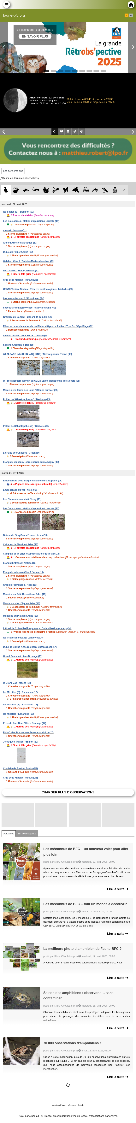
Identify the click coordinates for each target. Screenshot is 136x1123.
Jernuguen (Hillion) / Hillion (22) (20, 741)
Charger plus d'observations (68, 792)
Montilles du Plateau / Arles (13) (20, 615)
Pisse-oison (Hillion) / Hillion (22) (21, 270)
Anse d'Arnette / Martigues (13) (20, 242)
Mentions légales (59, 1105)
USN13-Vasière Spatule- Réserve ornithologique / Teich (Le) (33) (38, 289)
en (131, 15)
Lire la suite (117, 889)
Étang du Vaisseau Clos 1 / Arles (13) (23, 572)
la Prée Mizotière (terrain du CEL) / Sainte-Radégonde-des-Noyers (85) (41, 380)
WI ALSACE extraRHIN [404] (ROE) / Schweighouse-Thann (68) (37, 354)
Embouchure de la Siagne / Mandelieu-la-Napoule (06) (32, 480)
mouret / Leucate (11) (15, 230)
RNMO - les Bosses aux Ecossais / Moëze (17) (28, 732)
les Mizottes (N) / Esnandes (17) (20, 704)
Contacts (72, 1105)
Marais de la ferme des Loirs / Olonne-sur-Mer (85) (30, 390)
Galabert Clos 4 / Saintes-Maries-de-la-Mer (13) (28, 261)
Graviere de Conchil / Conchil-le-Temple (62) (27, 317)
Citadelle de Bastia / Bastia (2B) (20, 768)
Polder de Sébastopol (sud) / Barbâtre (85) (26, 426)
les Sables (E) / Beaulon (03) (18, 211)
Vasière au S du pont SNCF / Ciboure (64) (25, 335)
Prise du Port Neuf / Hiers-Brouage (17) (24, 723)
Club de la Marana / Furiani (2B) (20, 280)
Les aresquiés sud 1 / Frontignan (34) (23, 298)
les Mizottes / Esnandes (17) (18, 714)
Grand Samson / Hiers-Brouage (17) (22, 656)
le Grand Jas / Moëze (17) (17, 683)
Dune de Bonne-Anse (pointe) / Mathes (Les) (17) (30, 647)
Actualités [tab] (8, 833)
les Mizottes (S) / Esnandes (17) (20, 692)
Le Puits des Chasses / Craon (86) (21, 452)
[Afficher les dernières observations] (19, 178)
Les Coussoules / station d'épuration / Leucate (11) (31, 221)
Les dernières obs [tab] (13, 170)
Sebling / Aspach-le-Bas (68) (18, 345)
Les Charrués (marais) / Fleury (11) (22, 499)
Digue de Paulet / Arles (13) (18, 252)
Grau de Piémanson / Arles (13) (20, 585)
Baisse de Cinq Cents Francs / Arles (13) (25, 535)
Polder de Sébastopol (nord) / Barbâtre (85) (26, 399)
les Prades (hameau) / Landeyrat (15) (23, 637)
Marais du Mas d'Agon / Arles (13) (21, 603)
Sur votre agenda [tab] (26, 833)
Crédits (81, 1105)
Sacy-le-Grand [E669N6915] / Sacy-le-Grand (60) (29, 307)
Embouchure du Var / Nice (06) (20, 490)
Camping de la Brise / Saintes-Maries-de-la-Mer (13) (31, 553)
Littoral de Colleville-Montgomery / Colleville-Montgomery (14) (37, 628)
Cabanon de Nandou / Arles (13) (20, 544)
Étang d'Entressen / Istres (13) (19, 563)
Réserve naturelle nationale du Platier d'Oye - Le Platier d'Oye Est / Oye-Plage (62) (48, 326)
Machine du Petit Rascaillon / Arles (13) (24, 594)
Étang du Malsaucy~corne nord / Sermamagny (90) (31, 462)
